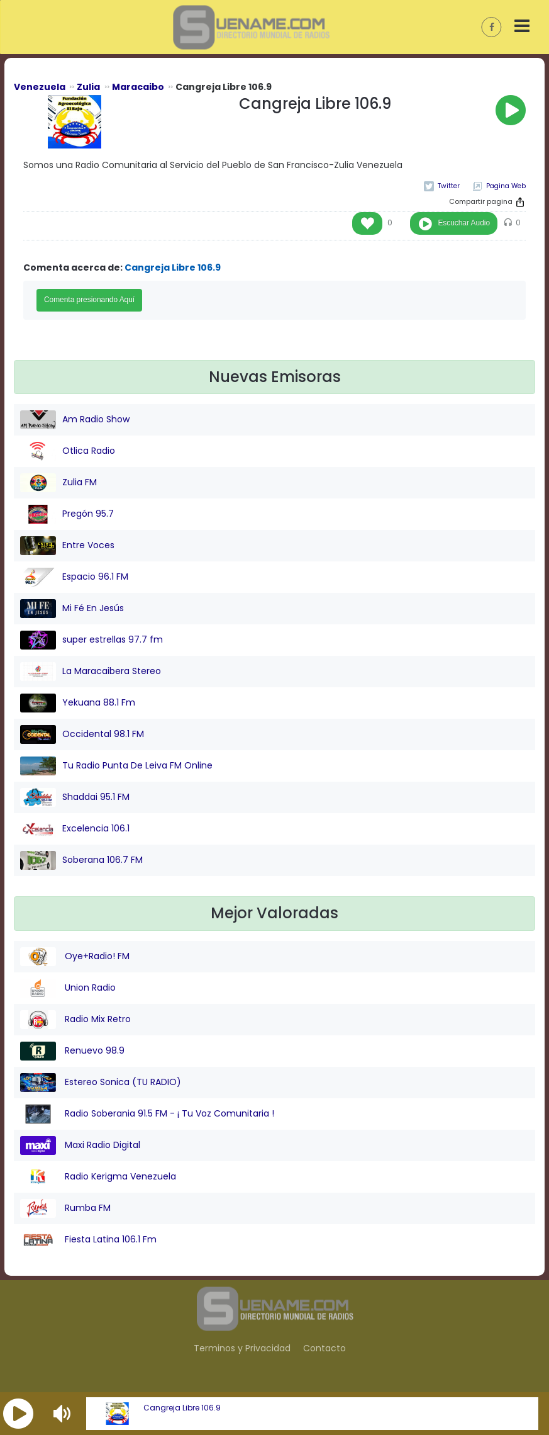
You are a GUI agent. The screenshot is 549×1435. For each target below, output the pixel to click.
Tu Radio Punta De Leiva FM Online (116, 766)
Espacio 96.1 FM (74, 577)
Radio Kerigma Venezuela (98, 1177)
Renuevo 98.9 (72, 1051)
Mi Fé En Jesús (72, 608)
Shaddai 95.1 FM (75, 797)
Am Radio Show (75, 419)
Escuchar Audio (464, 222)
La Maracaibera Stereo (90, 671)
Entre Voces (67, 545)
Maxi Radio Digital (80, 1145)
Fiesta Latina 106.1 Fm (88, 1239)
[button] (18, 1413)
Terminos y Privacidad (242, 1348)
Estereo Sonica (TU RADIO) (100, 1082)
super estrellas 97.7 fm (91, 640)
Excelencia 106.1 (75, 828)
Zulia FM (58, 482)
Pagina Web (506, 186)
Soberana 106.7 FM (81, 860)
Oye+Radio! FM (75, 956)
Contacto (324, 1348)
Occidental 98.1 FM (82, 734)
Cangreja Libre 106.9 (182, 1408)
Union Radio (68, 988)
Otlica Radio (67, 451)
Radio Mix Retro (75, 1019)
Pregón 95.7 (67, 514)
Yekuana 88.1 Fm (77, 703)
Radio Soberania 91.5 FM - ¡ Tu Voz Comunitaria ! (147, 1114)
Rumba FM (65, 1208)
